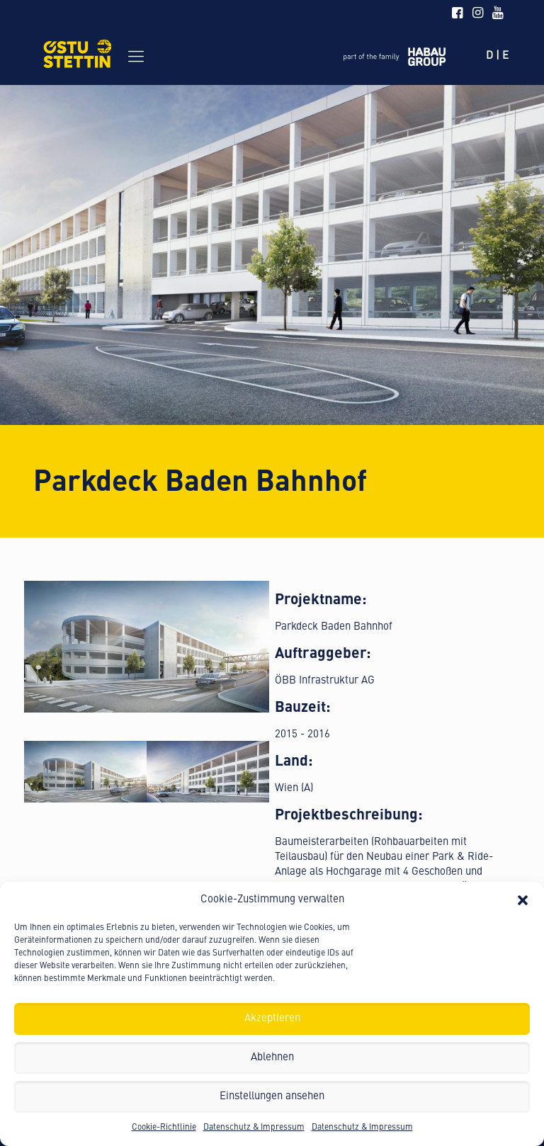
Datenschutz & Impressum (254, 1127)
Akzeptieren (272, 1019)
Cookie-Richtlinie (164, 1127)
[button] (523, 900)
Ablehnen (272, 1058)
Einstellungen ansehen (272, 1096)
